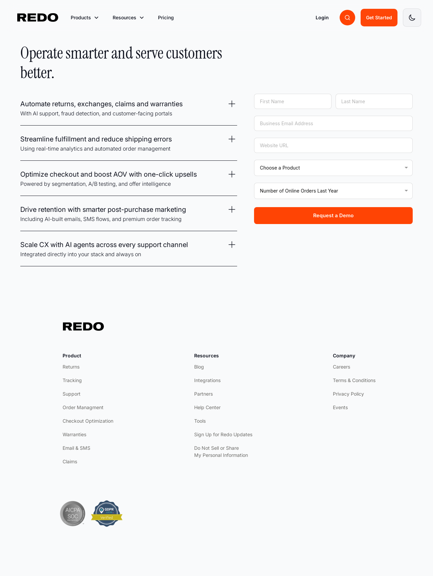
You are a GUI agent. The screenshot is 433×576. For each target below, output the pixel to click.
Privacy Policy (348, 394)
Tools (200, 421)
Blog (199, 367)
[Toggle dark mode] (412, 17)
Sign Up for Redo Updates (223, 434)
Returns (71, 367)
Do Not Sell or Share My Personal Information (221, 451)
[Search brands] (347, 17)
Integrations (207, 380)
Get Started (379, 17)
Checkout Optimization (88, 421)
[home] (38, 17)
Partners (203, 394)
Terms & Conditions (354, 380)
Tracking (72, 380)
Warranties (74, 434)
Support (72, 394)
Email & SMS (76, 448)
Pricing (166, 17)
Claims (70, 461)
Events (340, 407)
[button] (85, 17)
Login (322, 17)
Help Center (207, 407)
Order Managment (83, 407)
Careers (341, 367)
